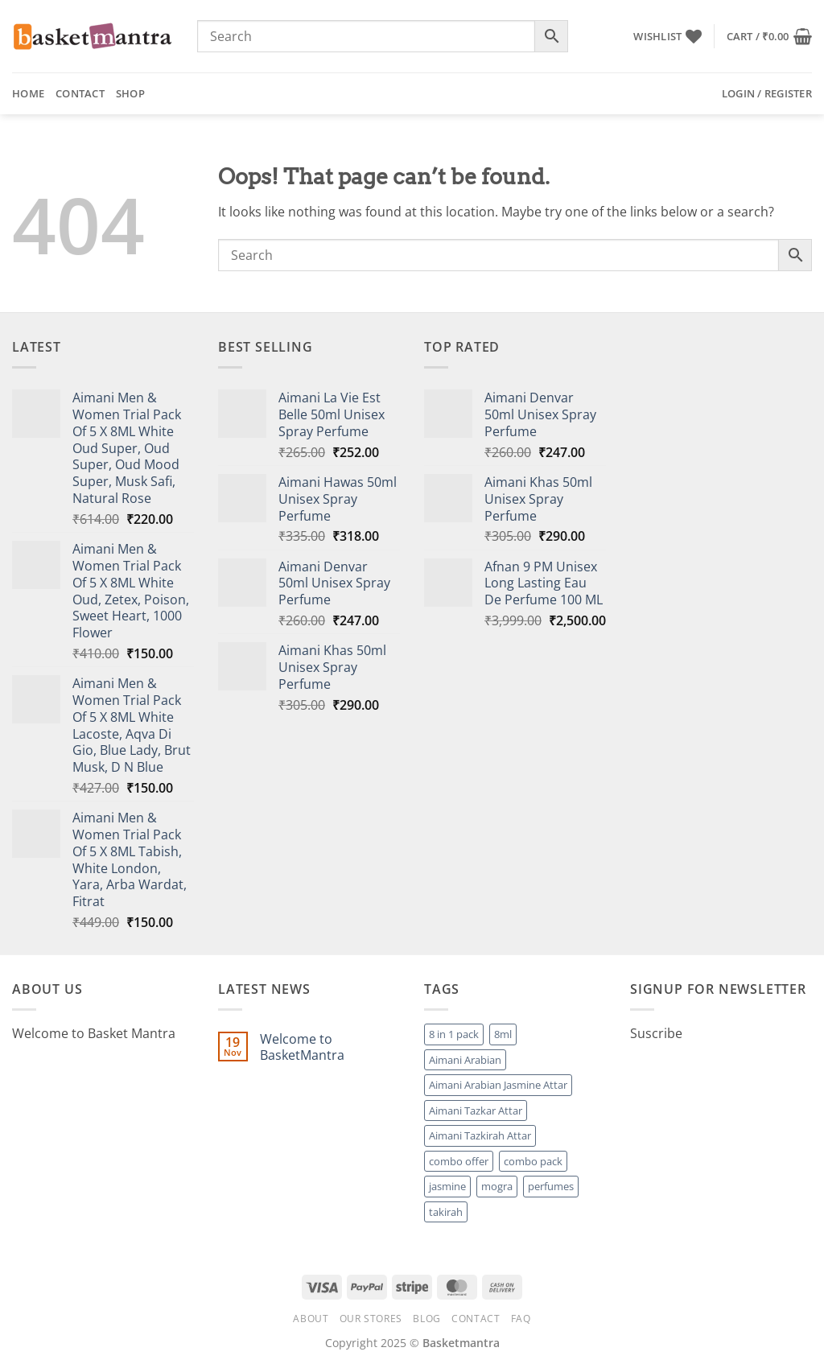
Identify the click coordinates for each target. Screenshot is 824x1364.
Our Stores (371, 1318)
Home (28, 93)
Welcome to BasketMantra (302, 1047)
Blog (426, 1318)
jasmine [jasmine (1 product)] (447, 1186)
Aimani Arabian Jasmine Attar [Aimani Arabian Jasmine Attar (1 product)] (498, 1085)
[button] (769, 36)
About (310, 1318)
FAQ (521, 1318)
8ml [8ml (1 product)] (503, 1034)
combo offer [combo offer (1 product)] (458, 1161)
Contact (80, 93)
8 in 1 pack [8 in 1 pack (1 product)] (454, 1034)
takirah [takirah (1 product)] (446, 1212)
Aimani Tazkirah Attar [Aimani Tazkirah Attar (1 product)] (480, 1135)
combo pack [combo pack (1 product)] (533, 1161)
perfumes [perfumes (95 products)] (551, 1186)
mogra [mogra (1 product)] (497, 1186)
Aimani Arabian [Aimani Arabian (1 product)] (465, 1060)
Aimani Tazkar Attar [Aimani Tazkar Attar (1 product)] (475, 1110)
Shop (130, 93)
